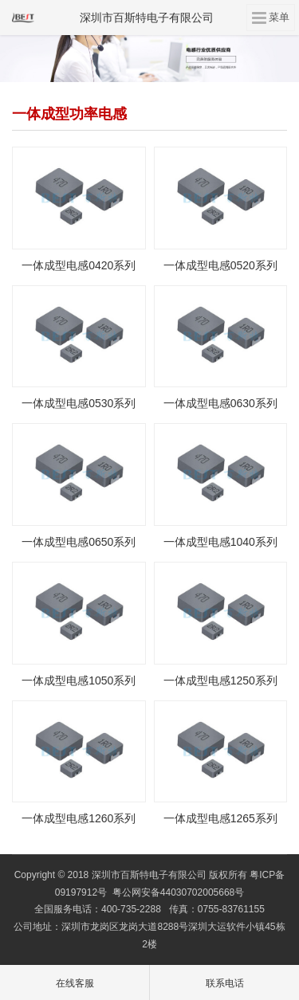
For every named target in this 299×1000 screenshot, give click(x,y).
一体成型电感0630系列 (220, 403)
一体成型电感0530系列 (79, 403)
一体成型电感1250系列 (220, 680)
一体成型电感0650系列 (79, 541)
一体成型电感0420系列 (79, 265)
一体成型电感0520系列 (220, 265)
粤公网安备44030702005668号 (178, 892)
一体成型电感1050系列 (79, 680)
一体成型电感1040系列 (220, 541)
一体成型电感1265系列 (220, 818)
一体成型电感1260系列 (79, 818)
